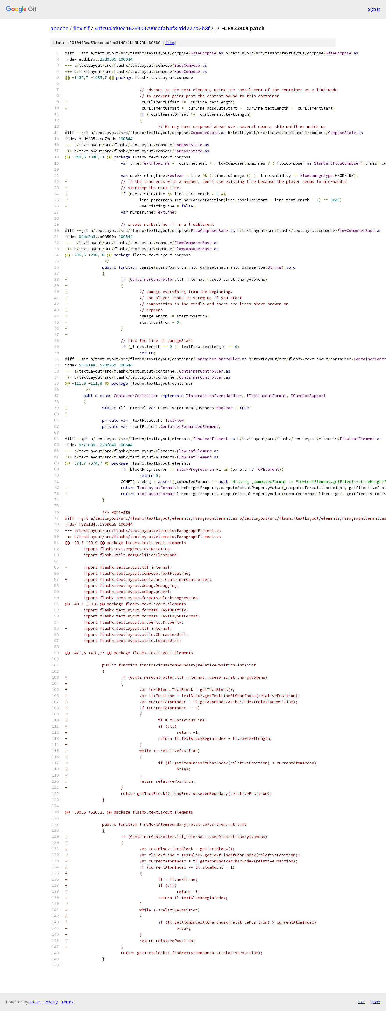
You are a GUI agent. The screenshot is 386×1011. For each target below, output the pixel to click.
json (375, 1001)
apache (59, 28)
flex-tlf (81, 28)
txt (361, 1001)
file (169, 42)
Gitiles (35, 1002)
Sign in (374, 9)
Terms (67, 1002)
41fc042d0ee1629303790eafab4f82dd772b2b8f (152, 28)
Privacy (51, 1002)
